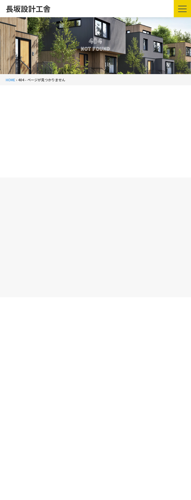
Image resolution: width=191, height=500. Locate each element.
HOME (10, 79)
